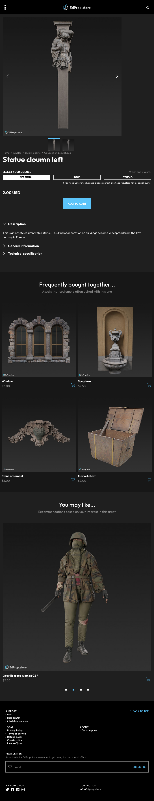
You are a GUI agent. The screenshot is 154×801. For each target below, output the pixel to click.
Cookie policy (14, 740)
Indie (76, 177)
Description (17, 224)
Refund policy (14, 736)
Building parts (32, 152)
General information (23, 246)
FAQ (9, 714)
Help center (13, 717)
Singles (17, 152)
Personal (26, 177)
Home (6, 152)
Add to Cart (77, 203)
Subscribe (139, 767)
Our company (89, 730)
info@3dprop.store (17, 721)
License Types (14, 743)
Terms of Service (16, 733)
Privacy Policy (15, 730)
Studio (128, 177)
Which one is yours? (140, 172)
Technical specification (25, 253)
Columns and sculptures (57, 152)
